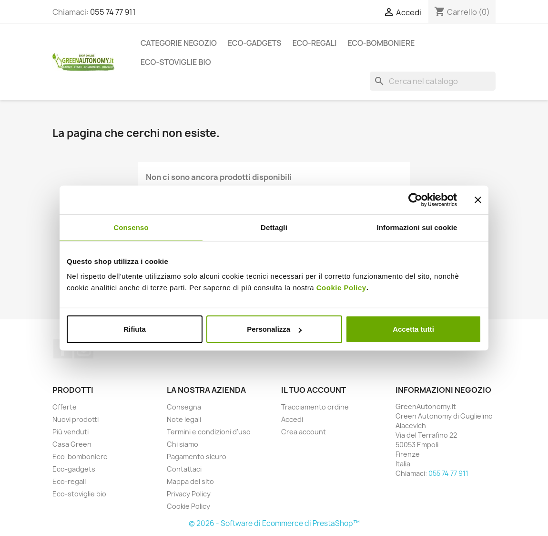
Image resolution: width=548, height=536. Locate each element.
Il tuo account (313, 390)
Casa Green (71, 444)
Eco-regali (315, 43)
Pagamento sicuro (196, 456)
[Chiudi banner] (478, 199)
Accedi (292, 419)
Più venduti (70, 431)
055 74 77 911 (113, 12)
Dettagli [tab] (274, 227)
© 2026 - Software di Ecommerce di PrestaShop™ (274, 523)
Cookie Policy (341, 288)
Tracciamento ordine (315, 406)
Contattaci (184, 468)
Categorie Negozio (179, 43)
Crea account (303, 431)
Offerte (64, 406)
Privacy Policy (189, 493)
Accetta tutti (413, 329)
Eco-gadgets (255, 43)
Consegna (184, 406)
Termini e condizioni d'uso (209, 431)
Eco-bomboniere (381, 43)
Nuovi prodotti (75, 419)
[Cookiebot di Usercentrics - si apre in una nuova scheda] (415, 199)
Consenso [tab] (130, 227)
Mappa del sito (190, 481)
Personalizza (274, 329)
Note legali (184, 419)
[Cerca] (433, 81)
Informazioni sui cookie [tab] (417, 227)
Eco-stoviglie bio (176, 62)
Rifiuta (134, 329)
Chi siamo (182, 444)
